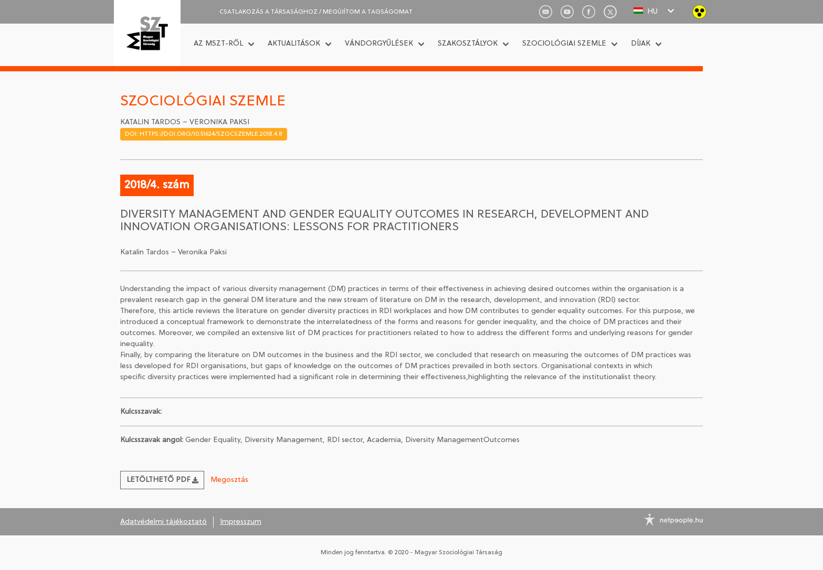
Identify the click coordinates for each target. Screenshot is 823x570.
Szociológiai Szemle (564, 44)
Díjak (640, 44)
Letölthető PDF (162, 480)
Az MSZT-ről (218, 44)
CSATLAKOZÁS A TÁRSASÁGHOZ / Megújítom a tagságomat (316, 12)
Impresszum (240, 522)
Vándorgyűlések (379, 44)
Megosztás (229, 480)
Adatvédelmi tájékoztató (163, 522)
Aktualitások (294, 44)
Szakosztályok (468, 44)
